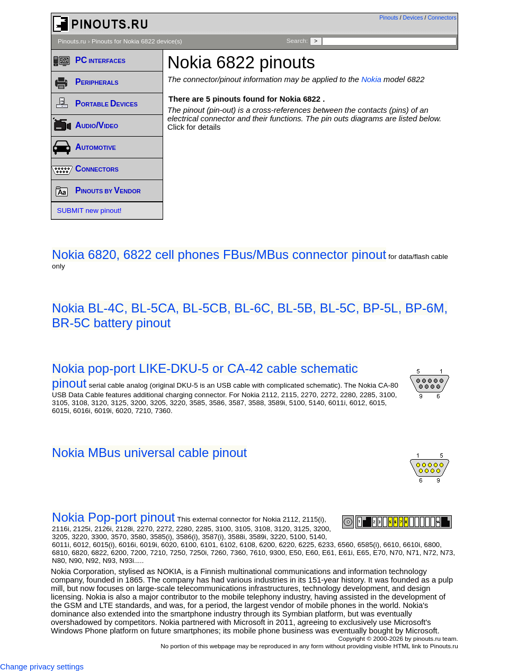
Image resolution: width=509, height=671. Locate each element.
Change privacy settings (42, 667)
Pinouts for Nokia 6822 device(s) (137, 41)
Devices (413, 17)
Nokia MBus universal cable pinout (149, 452)
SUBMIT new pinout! (89, 210)
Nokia (371, 79)
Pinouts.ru (72, 41)
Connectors (442, 17)
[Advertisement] (312, 152)
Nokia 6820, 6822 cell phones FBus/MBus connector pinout (219, 254)
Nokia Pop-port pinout (113, 517)
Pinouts (388, 17)
